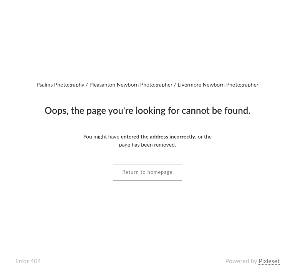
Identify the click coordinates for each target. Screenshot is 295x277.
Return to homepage (148, 172)
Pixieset (269, 260)
